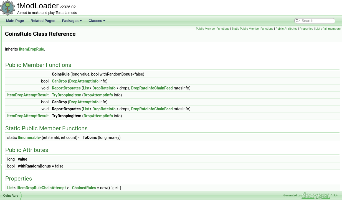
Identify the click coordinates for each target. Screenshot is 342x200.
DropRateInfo (173, 88)
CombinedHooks (30, 166)
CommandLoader (31, 178)
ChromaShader (29, 38)
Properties (332, 29)
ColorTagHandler (30, 154)
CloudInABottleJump (33, 87)
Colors (23, 136)
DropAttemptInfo (153, 81)
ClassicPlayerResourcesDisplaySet (44, 56)
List (155, 88)
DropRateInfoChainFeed (221, 88)
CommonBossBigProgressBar (40, 184)
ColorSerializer (29, 142)
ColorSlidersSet (29, 148)
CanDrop (128, 81)
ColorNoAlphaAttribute (34, 129)
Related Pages (43, 21)
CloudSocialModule (32, 99)
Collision (24, 117)
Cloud (22, 74)
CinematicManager (32, 50)
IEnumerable (98, 137)
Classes (96, 21)
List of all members (328, 35)
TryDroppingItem (136, 95)
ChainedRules (153, 188)
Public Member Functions (238, 29)
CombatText (27, 160)
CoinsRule (26, 111)
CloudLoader (27, 93)
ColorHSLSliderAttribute (36, 123)
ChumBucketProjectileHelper (39, 44)
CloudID (24, 80)
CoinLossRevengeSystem (37, 105)
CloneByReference (32, 62)
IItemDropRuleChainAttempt (110, 188)
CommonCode (29, 190)
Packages (72, 21)
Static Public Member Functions (279, 29)
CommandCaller (30, 172)
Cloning (24, 68)
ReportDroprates (135, 88)
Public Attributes (312, 29)
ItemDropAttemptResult (97, 95)
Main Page (15, 21)
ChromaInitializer (30, 32)
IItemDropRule (100, 49)
